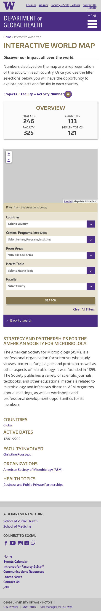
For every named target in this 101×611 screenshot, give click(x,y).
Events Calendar (15, 561)
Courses (31, 5)
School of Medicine (17, 526)
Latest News (12, 577)
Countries (12, 217)
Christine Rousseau (17, 454)
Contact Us (89, 5)
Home (7, 37)
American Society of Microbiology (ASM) (32, 469)
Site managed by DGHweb (56, 606)
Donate (92, 8)
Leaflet (68, 201)
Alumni (43, 5)
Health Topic (15, 264)
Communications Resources (23, 571)
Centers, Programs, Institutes (26, 233)
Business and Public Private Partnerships (33, 484)
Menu (93, 16)
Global (8, 425)
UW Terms (29, 606)
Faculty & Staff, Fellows (65, 5)
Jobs (6, 587)
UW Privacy (10, 606)
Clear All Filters (84, 309)
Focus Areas (14, 248)
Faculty (11, 279)
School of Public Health (20, 521)
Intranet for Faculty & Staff (23, 566)
